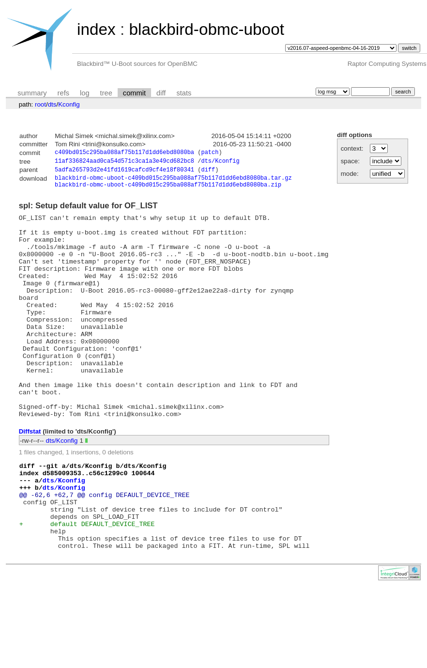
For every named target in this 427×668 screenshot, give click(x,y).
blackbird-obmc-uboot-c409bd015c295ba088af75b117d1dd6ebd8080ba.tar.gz (173, 181)
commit (134, 93)
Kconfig (68, 104)
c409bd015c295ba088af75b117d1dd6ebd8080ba (124, 153)
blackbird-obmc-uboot (206, 29)
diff (161, 93)
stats (183, 93)
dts (52, 104)
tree (106, 93)
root (40, 104)
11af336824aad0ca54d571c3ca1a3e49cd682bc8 (124, 162)
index (96, 29)
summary (31, 93)
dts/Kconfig (220, 162)
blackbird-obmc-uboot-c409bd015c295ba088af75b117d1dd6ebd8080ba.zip (168, 190)
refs (63, 93)
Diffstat (30, 477)
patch (209, 153)
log (85, 93)
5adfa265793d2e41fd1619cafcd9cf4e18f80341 (124, 172)
